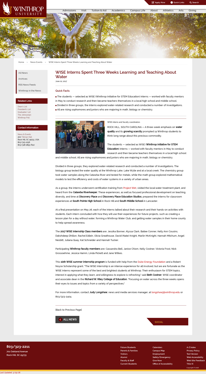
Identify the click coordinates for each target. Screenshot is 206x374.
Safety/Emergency (161, 357)
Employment (159, 354)
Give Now (157, 360)
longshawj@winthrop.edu (166, 292)
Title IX (190, 364)
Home (21, 62)
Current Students (128, 364)
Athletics (168, 10)
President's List (24, 109)
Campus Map (159, 350)
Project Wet (129, 188)
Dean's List (22, 107)
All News (23, 73)
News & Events (24, 134)
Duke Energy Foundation (152, 261)
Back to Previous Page (68, 309)
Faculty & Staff (127, 360)
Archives (22, 78)
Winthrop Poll (24, 118)
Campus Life (137, 10)
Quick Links (179, 2)
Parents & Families (129, 350)
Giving (192, 10)
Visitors (123, 354)
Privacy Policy (193, 350)
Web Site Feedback (196, 360)
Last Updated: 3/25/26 (10, 372)
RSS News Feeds (27, 84)
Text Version (192, 354)
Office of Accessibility (162, 364)
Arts (181, 10)
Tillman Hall (27, 137)
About (154, 10)
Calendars (157, 347)
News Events (36, 62)
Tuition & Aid (99, 10)
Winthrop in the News (29, 90)
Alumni (123, 357)
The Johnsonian (24, 115)
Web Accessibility (195, 357)
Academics (118, 10)
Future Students (128, 347)
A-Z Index (191, 347)
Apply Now (160, 2)
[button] (15, 32)
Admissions (69, 10)
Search (195, 2)
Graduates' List (24, 112)
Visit (83, 10)
